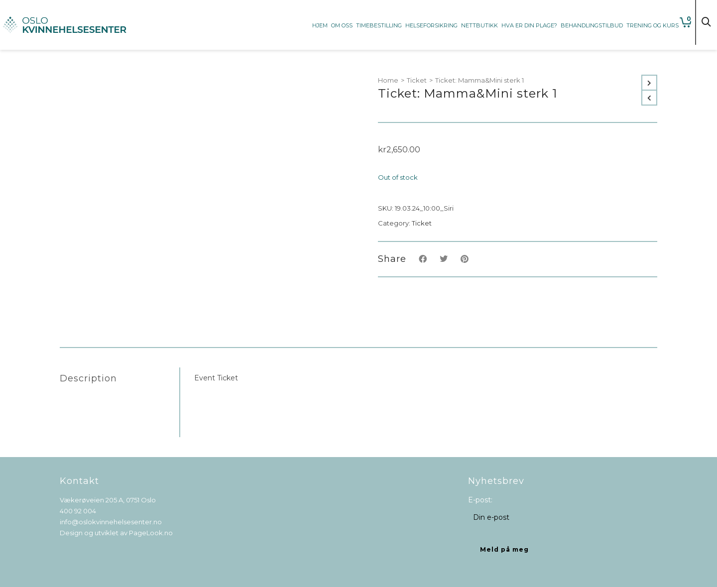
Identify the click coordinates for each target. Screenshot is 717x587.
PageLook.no (151, 533)
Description (88, 378)
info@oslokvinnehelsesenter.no (111, 522)
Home (388, 80)
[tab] (119, 378)
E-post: (480, 499)
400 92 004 (78, 511)
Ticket (417, 80)
